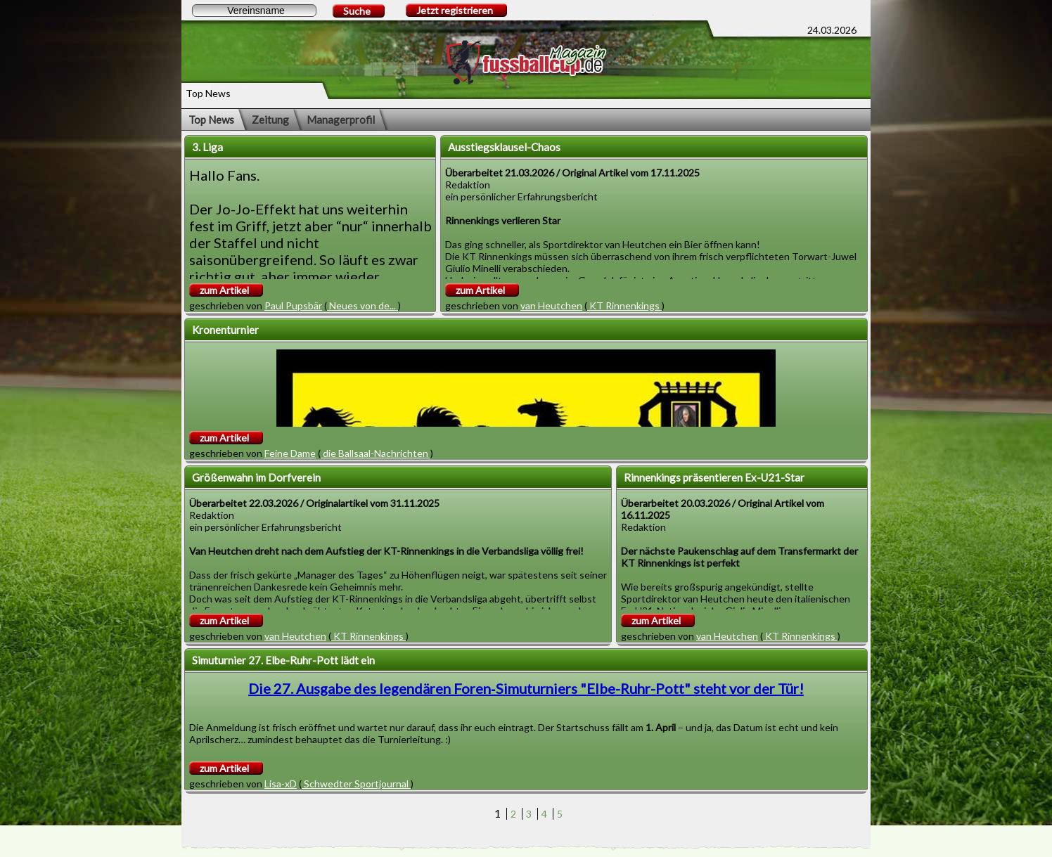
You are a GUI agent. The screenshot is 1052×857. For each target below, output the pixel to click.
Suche (357, 11)
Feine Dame (290, 453)
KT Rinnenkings (624, 305)
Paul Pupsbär (293, 305)
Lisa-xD (280, 784)
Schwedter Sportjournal (356, 784)
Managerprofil (341, 119)
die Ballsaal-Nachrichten (375, 453)
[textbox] (254, 10)
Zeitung (270, 119)
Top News (211, 119)
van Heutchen (551, 305)
